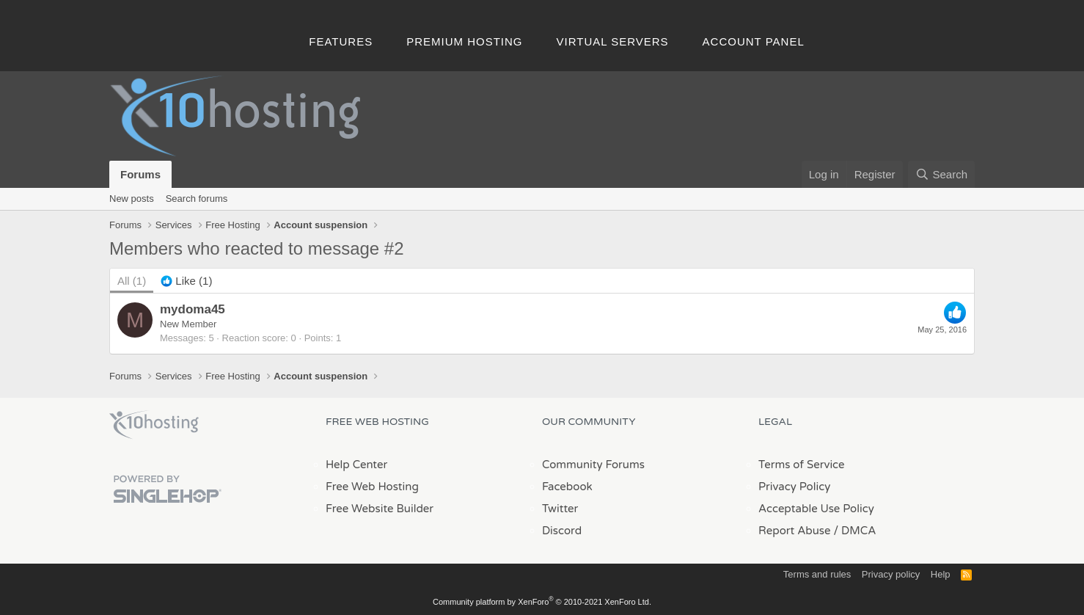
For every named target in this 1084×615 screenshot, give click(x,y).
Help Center (356, 464)
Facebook (567, 486)
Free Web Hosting (372, 486)
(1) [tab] (131, 280)
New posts (131, 198)
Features (341, 41)
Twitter (560, 508)
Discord (562, 530)
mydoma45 (192, 309)
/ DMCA (854, 530)
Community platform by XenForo (542, 601)
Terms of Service (801, 464)
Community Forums (593, 464)
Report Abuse (794, 530)
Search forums (197, 198)
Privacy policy (891, 574)
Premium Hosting (464, 41)
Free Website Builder (379, 508)
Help (941, 574)
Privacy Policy (794, 486)
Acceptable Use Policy (816, 508)
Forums (140, 174)
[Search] (941, 174)
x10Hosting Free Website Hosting (154, 425)
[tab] (186, 281)
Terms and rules (817, 574)
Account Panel (754, 41)
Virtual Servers (613, 41)
